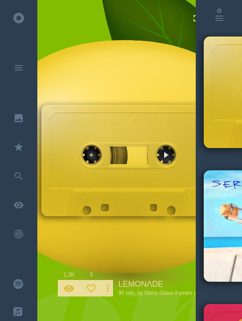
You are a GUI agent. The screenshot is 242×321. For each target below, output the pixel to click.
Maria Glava (159, 293)
